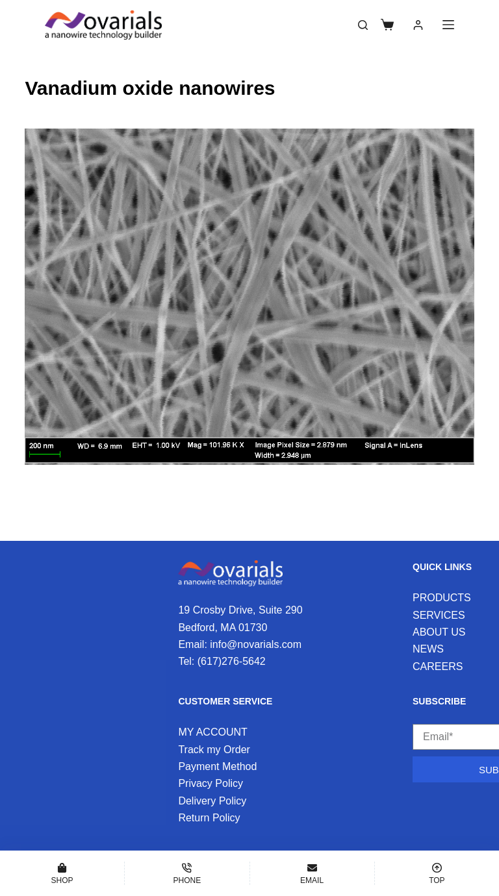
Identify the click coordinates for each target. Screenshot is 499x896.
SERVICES (439, 615)
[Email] (312, 873)
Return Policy (209, 817)
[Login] (418, 25)
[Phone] (186, 873)
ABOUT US (439, 632)
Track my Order (214, 749)
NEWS (428, 648)
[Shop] (62, 873)
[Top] (436, 873)
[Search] (363, 25)
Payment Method (217, 766)
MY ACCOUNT (212, 732)
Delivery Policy (212, 800)
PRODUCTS (442, 597)
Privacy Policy (210, 783)
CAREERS (438, 666)
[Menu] (448, 25)
